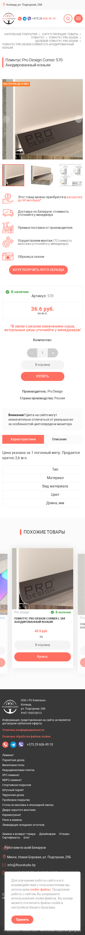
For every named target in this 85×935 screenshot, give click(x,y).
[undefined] (8, 119)
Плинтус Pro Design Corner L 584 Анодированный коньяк (39, 620)
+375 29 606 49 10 (40, 744)
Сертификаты (11, 837)
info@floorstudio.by (21, 865)
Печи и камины (12, 820)
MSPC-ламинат (12, 780)
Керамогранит (11, 815)
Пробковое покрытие (16, 800)
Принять (22, 919)
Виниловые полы (13, 765)
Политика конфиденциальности (23, 730)
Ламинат (8, 755)
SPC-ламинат (10, 775)
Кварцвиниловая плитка (18, 770)
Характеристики (23, 439)
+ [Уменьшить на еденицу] (53, 353)
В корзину (42, 364)
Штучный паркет (13, 790)
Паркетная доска (13, 760)
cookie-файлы (40, 889)
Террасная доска (13, 795)
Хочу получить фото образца (38, 270)
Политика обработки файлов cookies (26, 736)
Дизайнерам (47, 834)
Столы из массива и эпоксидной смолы (27, 805)
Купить (42, 376)
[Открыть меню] (78, 18)
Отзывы (64, 834)
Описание (59, 439)
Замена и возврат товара (19, 834)
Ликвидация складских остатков (23, 825)
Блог (27, 837)
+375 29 (44, 18)
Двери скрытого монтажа (19, 810)
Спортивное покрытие (16, 785)
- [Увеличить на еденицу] (32, 353)
